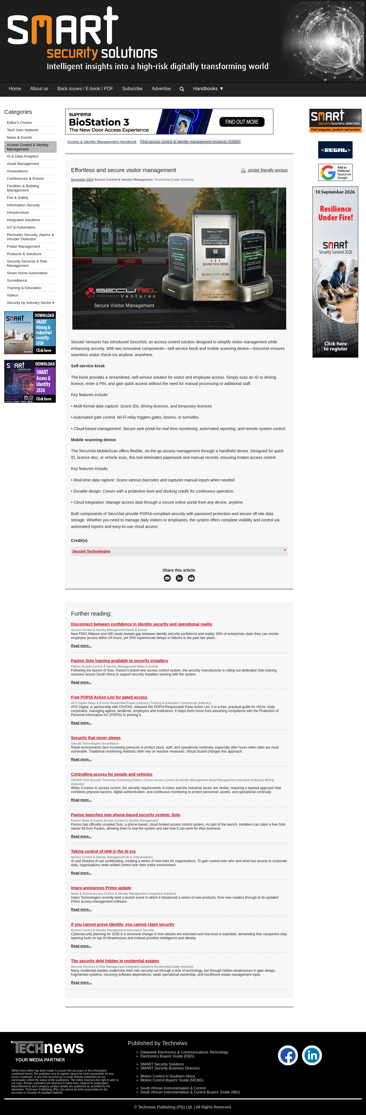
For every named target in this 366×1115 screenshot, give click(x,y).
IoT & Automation (21, 227)
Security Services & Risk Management (27, 263)
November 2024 (82, 179)
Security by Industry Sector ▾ (30, 303)
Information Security (23, 205)
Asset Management (23, 164)
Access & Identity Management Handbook (101, 142)
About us (39, 88)
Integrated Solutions (23, 220)
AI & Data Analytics (23, 156)
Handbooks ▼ (208, 88)
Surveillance (17, 280)
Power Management (23, 246)
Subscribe (132, 88)
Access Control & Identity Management (27, 147)
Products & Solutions (24, 254)
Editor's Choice (19, 122)
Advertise (161, 88)
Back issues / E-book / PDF (85, 88)
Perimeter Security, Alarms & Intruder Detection (30, 237)
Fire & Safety (17, 197)
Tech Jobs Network (22, 130)
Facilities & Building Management (23, 188)
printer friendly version (264, 170)
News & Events (19, 137)
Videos (12, 295)
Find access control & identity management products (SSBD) (190, 142)
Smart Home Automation (27, 273)
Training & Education (24, 288)
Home (15, 88)
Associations (17, 171)
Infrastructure (18, 212)
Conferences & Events (25, 178)
